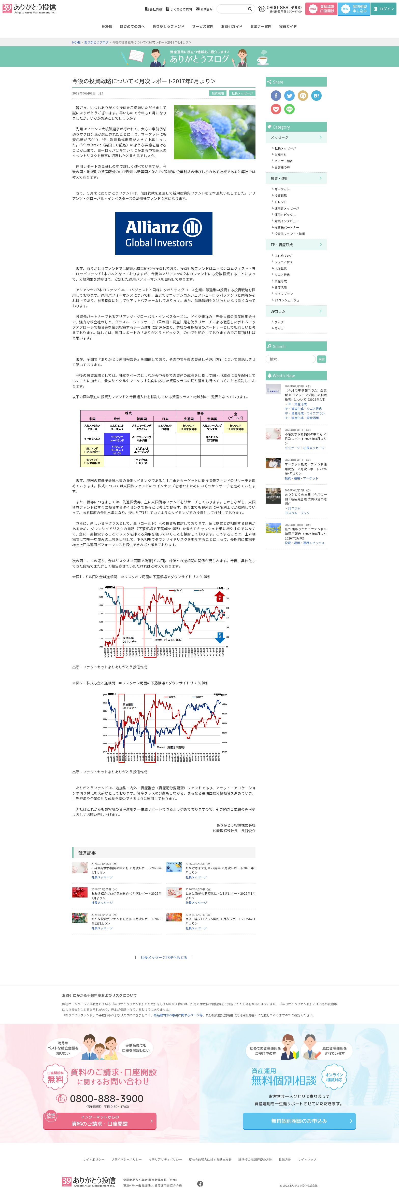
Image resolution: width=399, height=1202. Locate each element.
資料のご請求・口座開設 (100, 1122)
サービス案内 (202, 26)
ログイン (387, 8)
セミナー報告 (284, 161)
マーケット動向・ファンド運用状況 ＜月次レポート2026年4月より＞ (306, 468)
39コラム (278, 311)
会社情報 (156, 9)
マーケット (282, 189)
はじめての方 (284, 255)
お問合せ (207, 9)
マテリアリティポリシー (165, 1163)
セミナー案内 (261, 26)
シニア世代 (282, 274)
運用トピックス (285, 214)
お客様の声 (282, 167)
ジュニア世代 (284, 262)
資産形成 (281, 281)
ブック (279, 322)
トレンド (281, 202)
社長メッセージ (242, 93)
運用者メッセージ (287, 208)
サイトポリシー (93, 1163)
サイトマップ (307, 1163)
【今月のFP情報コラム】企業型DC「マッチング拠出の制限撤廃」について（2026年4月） (306, 395)
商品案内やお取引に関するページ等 (178, 1015)
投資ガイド (288, 26)
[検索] (230, 8)
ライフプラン (284, 294)
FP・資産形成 (282, 244)
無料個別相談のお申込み (299, 1123)
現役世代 (281, 268)
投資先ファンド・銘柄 (290, 233)
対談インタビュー (287, 221)
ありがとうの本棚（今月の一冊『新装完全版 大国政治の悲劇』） (306, 499)
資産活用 (281, 287)
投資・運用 (280, 178)
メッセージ (280, 137)
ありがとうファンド (168, 26)
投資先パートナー (287, 227)
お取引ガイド (232, 26)
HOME (107, 26)
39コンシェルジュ (287, 300)
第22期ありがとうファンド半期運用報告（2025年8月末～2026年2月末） (306, 533)
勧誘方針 (285, 1163)
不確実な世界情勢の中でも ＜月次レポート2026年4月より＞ (306, 438)
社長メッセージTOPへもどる (164, 957)
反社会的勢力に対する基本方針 (210, 1163)
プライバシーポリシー (126, 1163)
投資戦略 (218, 93)
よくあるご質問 (181, 9)
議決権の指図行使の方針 (255, 1163)
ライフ (279, 328)
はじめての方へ (132, 26)
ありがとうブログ (96, 42)
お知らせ (281, 154)
